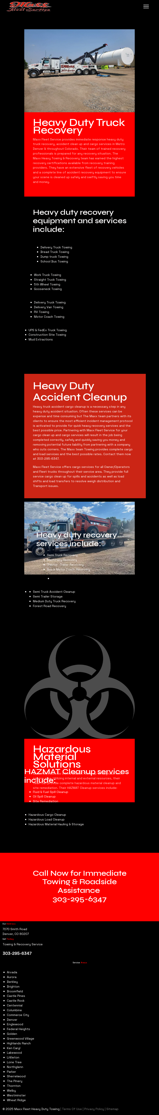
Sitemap (111, 1109)
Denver (12, 1020)
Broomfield (15, 991)
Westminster (16, 1095)
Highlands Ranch (19, 1043)
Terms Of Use (72, 1109)
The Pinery (14, 1081)
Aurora (11, 977)
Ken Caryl (13, 1048)
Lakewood (14, 1053)
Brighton (13, 986)
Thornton (14, 1086)
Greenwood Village (20, 1038)
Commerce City (18, 1015)
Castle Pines (16, 996)
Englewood (15, 1024)
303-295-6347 (80, 898)
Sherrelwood (16, 1076)
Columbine (14, 1010)
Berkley (12, 982)
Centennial (15, 1005)
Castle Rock (15, 1001)
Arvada (12, 972)
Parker (11, 1072)
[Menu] (146, 6)
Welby (11, 1090)
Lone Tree (14, 1062)
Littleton (13, 1057)
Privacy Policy (94, 1109)
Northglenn (15, 1067)
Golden (12, 1034)
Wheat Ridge (16, 1100)
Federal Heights (18, 1029)
